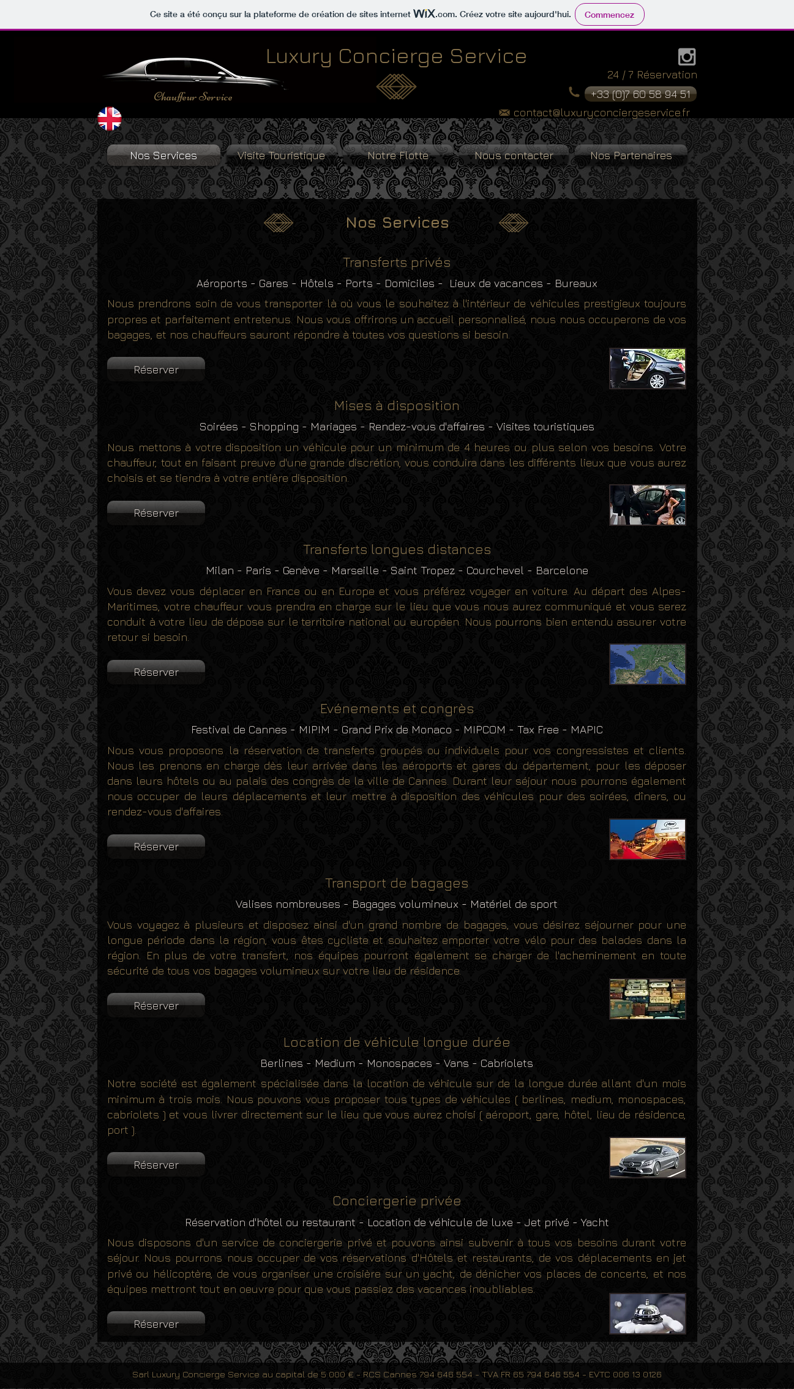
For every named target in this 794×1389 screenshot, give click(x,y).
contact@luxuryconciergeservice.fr (602, 112)
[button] (156, 369)
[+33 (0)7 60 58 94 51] (641, 94)
